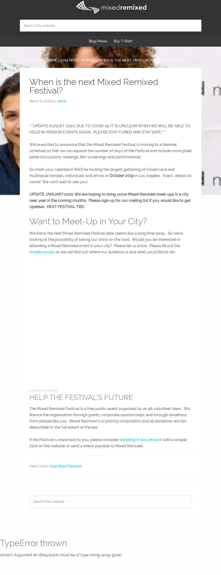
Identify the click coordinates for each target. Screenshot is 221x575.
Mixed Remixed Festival (110, 7)
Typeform (51, 390)
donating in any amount (140, 439)
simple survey (41, 252)
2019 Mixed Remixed (65, 466)
